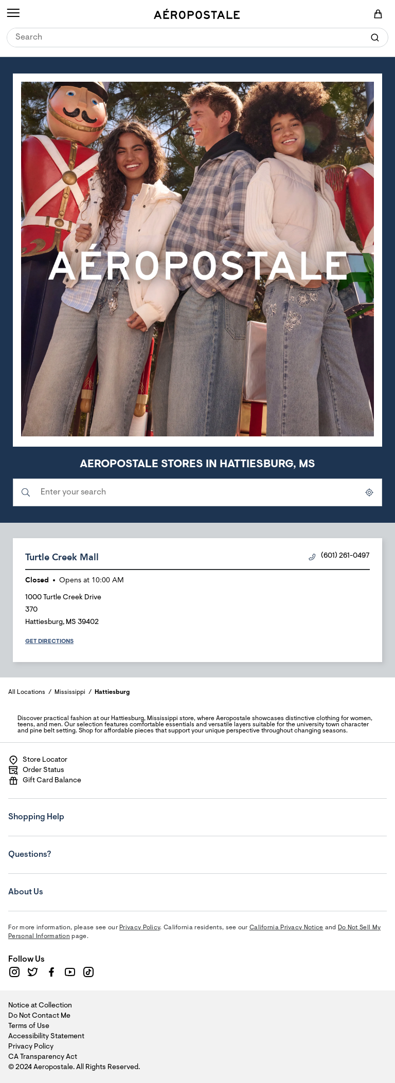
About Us (70, 885)
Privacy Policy (139, 928)
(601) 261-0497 (339, 556)
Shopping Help (70, 810)
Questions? (70, 847)
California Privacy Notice (286, 928)
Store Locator (37, 760)
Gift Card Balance (44, 781)
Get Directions (49, 641)
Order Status (36, 770)
